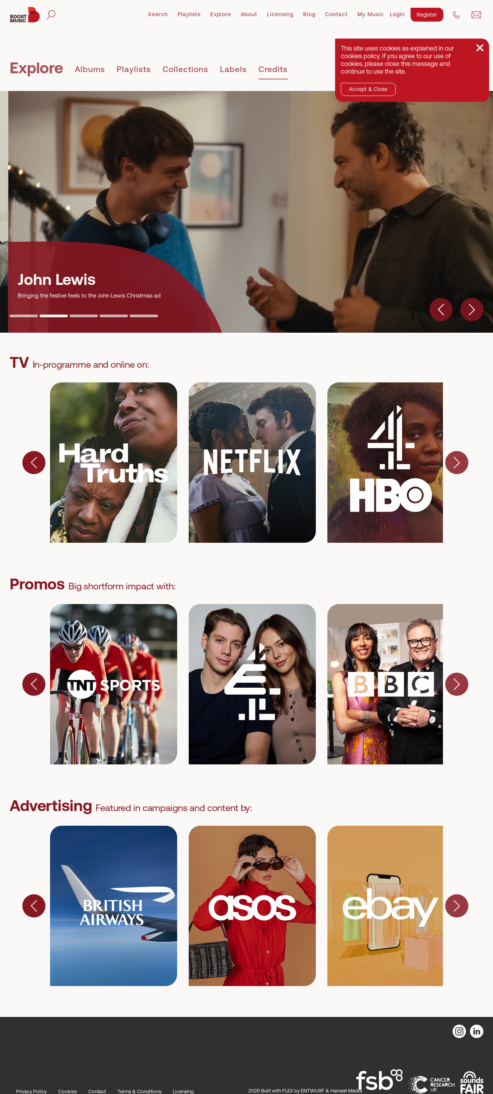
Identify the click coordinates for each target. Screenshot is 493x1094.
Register (427, 15)
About (249, 14)
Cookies (67, 1091)
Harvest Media (346, 1091)
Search (158, 14)
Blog (309, 14)
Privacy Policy (31, 1091)
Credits (273, 69)
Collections (185, 69)
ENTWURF (312, 1091)
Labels (233, 69)
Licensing (280, 14)
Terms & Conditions (139, 1091)
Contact (336, 14)
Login (397, 14)
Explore (220, 14)
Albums (90, 69)
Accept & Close (368, 89)
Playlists (189, 14)
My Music (370, 14)
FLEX (287, 1091)
